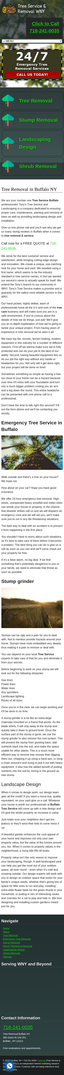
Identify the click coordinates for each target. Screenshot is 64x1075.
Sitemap (7, 956)
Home (6, 928)
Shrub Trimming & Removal (17, 946)
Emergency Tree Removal (17, 939)
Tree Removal (35, 100)
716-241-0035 (18, 1027)
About (6, 931)
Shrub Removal (38, 166)
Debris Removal (11, 953)
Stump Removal (38, 120)
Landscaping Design (14, 949)
